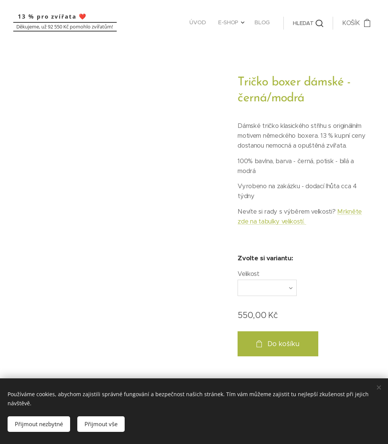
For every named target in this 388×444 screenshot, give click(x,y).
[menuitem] (244, 23)
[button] (308, 23)
